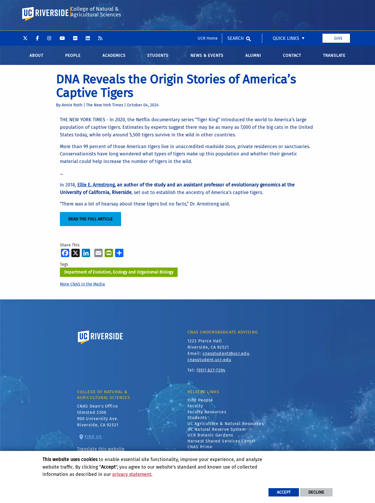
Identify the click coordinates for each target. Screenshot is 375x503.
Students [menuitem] (157, 59)
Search (235, 7)
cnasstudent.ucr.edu (209, 363)
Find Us (93, 440)
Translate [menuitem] (334, 59)
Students (197, 421)
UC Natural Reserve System (217, 433)
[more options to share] (119, 256)
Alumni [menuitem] (253, 59)
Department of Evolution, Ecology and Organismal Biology (118, 275)
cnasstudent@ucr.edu (226, 356)
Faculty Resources (207, 415)
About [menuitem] (36, 59)
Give (338, 7)
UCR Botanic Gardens (210, 438)
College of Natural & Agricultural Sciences (95, 29)
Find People (200, 403)
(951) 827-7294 (211, 373)
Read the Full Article (90, 222)
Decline (316, 492)
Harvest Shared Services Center (222, 444)
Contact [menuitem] (292, 59)
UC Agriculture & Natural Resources (226, 427)
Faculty (195, 409)
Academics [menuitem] (113, 59)
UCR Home (208, 7)
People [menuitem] (73, 59)
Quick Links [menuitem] (286, 7)
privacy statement (131, 474)
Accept (284, 492)
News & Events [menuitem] (206, 59)
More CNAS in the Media (82, 287)
